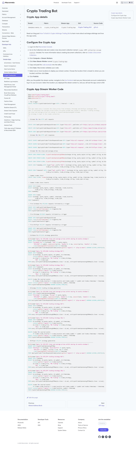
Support (76, 2)
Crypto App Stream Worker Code (121, 18)
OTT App (6, 78)
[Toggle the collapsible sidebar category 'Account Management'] (20, 17)
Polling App (7, 117)
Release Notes (22, 428)
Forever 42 (7, 98)
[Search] (127, 2)
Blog (59, 425)
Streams (4, 30)
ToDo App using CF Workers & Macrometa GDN (12, 129)
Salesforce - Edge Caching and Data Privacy (12, 121)
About (80, 422)
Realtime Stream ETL (10, 107)
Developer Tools (66, 2)
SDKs (4, 48)
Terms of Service (83, 425)
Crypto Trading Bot (10, 75)
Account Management (8, 17)
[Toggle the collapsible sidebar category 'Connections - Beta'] (20, 33)
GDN (19, 425)
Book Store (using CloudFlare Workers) (10, 94)
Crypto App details (116, 13)
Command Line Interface (7, 55)
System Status (62, 430)
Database (5, 20)
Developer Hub (6, 44)
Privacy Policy (82, 428)
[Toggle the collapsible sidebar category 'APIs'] (20, 51)
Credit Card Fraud (9, 114)
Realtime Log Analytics (11, 81)
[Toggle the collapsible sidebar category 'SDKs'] (20, 48)
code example (47, 65)
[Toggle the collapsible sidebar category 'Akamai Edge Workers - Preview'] (20, 37)
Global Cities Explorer (10, 110)
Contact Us (81, 430)
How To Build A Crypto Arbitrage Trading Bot (55, 33)
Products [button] (56, 2)
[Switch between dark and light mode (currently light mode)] (117, 2)
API (39, 422)
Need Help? (5, 41)
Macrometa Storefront (10, 90)
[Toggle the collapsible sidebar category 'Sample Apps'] (20, 59)
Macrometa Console (45, 47)
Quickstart (5, 11)
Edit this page (32, 397)
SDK (39, 425)
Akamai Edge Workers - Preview (9, 37)
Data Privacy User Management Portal (10, 86)
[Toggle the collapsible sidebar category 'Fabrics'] (20, 14)
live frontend (69, 80)
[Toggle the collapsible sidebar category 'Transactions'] (20, 26)
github (96, 27)
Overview (5, 8)
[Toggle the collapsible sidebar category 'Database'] (20, 20)
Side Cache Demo (9, 69)
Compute (5, 24)
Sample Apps (7, 59)
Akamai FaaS (8, 125)
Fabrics (4, 14)
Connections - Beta (8, 33)
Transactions (6, 27)
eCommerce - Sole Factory (12, 63)
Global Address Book (10, 72)
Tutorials (60, 422)
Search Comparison (10, 66)
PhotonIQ (21, 422)
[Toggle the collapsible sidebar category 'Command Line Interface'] (20, 55)
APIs (4, 51)
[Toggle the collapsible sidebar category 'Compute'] (20, 23)
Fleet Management (9, 104)
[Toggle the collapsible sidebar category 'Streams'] (20, 30)
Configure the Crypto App (118, 15)
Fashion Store (8, 101)
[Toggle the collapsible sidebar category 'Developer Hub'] (20, 44)
